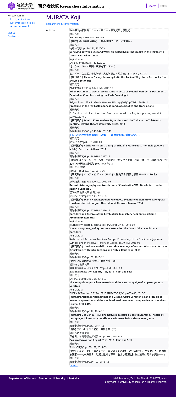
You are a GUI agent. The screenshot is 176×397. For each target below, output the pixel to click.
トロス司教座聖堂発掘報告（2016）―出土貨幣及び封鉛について (105, 134)
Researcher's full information (62, 23)
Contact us (14, 36)
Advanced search (20, 26)
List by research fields (22, 22)
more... (74, 365)
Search (152, 6)
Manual (12, 32)
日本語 (163, 6)
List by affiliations (20, 19)
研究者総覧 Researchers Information (71, 6)
